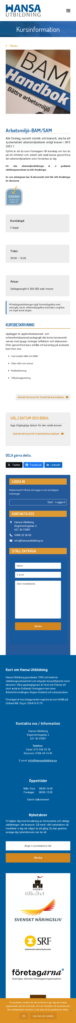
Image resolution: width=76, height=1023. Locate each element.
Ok (23, 1016)
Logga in (60, 502)
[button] (68, 10)
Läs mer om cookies (43, 1016)
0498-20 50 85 (22, 535)
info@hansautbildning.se (28, 540)
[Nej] (71, 1010)
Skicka (38, 857)
